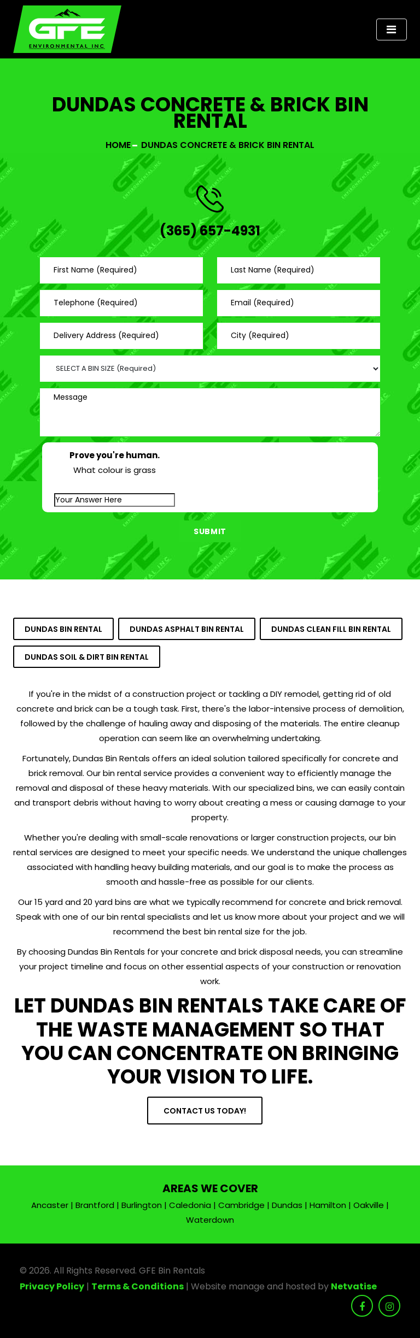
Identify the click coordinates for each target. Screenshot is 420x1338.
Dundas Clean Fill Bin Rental (331, 629)
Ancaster (49, 1205)
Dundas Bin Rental (63, 629)
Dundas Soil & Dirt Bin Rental (87, 657)
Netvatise (354, 1286)
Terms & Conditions (137, 1286)
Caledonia (190, 1205)
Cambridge (241, 1205)
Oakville (368, 1205)
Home (118, 145)
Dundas (287, 1205)
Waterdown (210, 1219)
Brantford (94, 1205)
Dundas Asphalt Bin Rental (187, 629)
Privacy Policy (52, 1286)
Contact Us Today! (205, 1110)
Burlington (141, 1205)
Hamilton (328, 1205)
